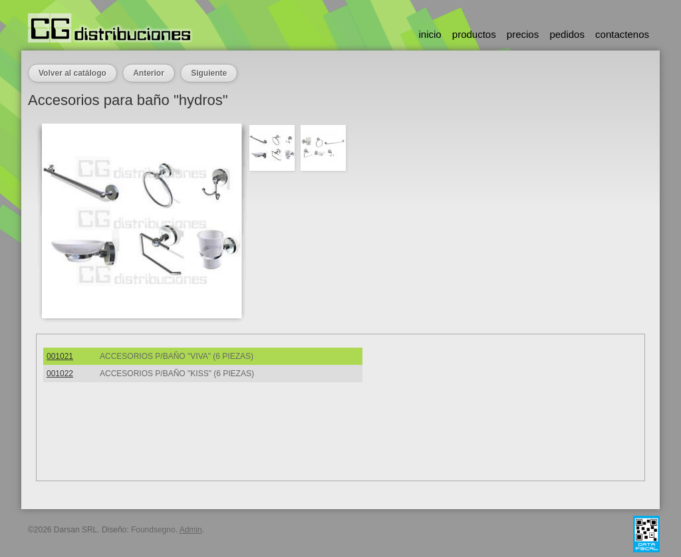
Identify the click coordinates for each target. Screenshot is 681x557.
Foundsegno (153, 529)
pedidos (567, 34)
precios (523, 34)
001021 (60, 356)
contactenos (622, 34)
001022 (60, 373)
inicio (429, 34)
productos (474, 34)
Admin (191, 529)
